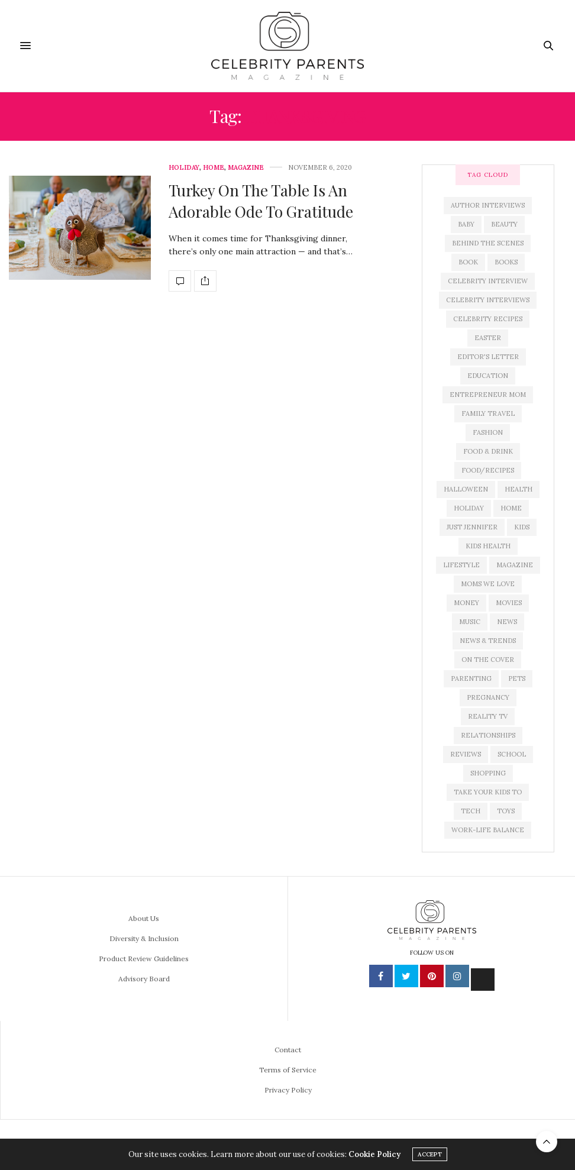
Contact (287, 1049)
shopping (488, 773)
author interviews (488, 205)
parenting (471, 678)
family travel (488, 413)
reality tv (488, 716)
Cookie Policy (374, 1154)
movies (509, 603)
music (469, 622)
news (507, 622)
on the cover (487, 659)
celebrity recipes (487, 319)
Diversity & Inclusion (144, 938)
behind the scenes (488, 243)
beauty (504, 224)
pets (516, 678)
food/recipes (487, 470)
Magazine (246, 167)
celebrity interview (488, 281)
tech (470, 811)
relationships (488, 735)
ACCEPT (430, 1154)
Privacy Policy (288, 1089)
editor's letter (488, 357)
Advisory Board (144, 978)
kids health (488, 546)
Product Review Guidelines (144, 958)
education (487, 375)
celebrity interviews (487, 300)
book (468, 262)
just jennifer (472, 527)
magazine (514, 565)
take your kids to (488, 792)
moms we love (488, 584)
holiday (469, 508)
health (518, 489)
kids (521, 527)
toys (506, 811)
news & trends (488, 640)
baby (466, 224)
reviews (465, 754)
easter (487, 338)
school (512, 754)
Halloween (466, 489)
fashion (488, 432)
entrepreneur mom (488, 394)
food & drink (488, 451)
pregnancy (488, 697)
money (466, 603)
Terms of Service (287, 1069)
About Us (143, 918)
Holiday (184, 167)
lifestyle (461, 565)
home (511, 508)
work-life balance (487, 830)
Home (213, 167)
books (506, 262)
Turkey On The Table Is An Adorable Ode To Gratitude (261, 201)
